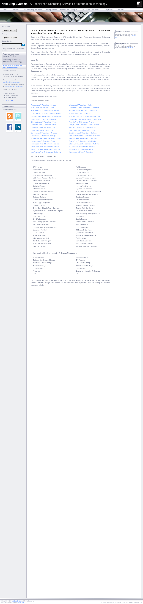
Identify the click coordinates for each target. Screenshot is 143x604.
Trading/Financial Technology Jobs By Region (61, 10)
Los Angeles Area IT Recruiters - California (46, 152)
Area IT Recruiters (83, 113)
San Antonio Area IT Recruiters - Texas (82, 130)
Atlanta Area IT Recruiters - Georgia (43, 105)
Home (5, 10)
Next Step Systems (16, 601)
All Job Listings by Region (33, 10)
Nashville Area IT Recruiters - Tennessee (83, 110)
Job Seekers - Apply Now (90, 10)
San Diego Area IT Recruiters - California (83, 133)
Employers (109, 10)
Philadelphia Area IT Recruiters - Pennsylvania (85, 119)
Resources (120, 10)
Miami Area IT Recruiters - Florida (80, 105)
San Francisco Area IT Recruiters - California (84, 136)
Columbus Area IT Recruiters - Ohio (43, 127)
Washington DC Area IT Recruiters (81, 152)
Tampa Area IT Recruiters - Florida (81, 149)
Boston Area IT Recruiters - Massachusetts (46, 113)
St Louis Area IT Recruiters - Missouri (82, 147)
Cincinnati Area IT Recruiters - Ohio (43, 122)
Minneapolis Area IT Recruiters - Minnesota (84, 108)
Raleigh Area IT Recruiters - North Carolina (84, 125)
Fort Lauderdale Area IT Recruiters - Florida (46, 138)
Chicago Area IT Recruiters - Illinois (43, 119)
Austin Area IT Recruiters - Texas (42, 108)
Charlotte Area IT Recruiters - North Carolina (46, 116)
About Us (16, 10)
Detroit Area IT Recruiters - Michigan (43, 136)
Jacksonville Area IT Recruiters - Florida (45, 147)
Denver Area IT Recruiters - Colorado (44, 133)
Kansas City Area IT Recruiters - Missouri (45, 149)
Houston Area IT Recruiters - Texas (43, 141)
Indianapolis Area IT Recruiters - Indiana (45, 144)
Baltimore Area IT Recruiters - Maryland (45, 110)
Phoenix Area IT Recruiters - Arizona (81, 122)
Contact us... (130, 47)
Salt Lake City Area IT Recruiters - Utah (82, 127)
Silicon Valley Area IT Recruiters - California (84, 144)
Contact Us (21, 602)
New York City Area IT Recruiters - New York (84, 116)
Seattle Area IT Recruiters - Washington (83, 141)
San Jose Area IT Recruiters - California (83, 138)
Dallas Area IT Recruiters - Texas (42, 130)
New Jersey (73, 113)
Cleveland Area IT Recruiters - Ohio (43, 125)
